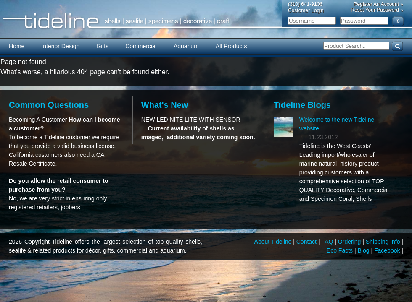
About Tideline (273, 241)
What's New (164, 104)
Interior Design (60, 46)
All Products (231, 46)
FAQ (328, 241)
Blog (364, 250)
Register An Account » (378, 4)
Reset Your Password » (377, 10)
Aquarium (186, 46)
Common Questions (49, 104)
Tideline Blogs (302, 104)
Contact (307, 241)
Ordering (350, 241)
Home (16, 46)
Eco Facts (340, 250)
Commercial (141, 46)
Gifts (102, 46)
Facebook (387, 250)
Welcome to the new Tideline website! (337, 124)
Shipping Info (384, 241)
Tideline (206, 21)
